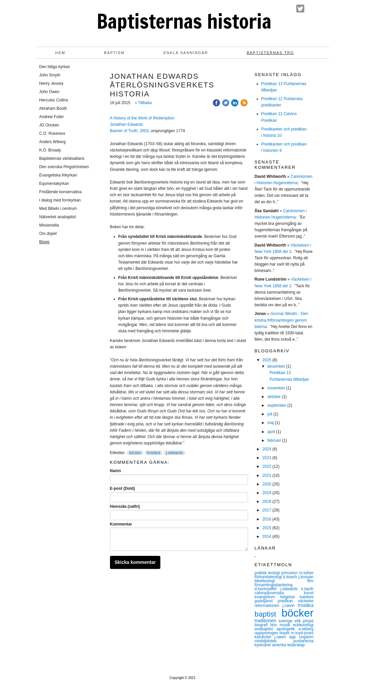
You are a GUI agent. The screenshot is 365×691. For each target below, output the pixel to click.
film (310, 581)
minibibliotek (274, 641)
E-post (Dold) (122, 488)
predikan (288, 601)
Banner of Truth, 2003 (129, 130)
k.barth (307, 589)
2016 (266, 519)
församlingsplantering (274, 585)
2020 (266, 484)
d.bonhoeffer (268, 589)
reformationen (269, 605)
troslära (153, 452)
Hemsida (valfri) (125, 506)
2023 (266, 457)
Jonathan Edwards (126, 124)
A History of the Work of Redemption (142, 118)
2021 (266, 475)
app (294, 637)
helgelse (290, 597)
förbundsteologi (269, 577)
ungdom (306, 637)
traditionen (267, 620)
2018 (266, 501)
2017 (266, 510)
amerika (279, 645)
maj (270, 422)
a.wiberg (305, 629)
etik (299, 621)
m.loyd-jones (302, 633)
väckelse (306, 601)
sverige (286, 620)
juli (269, 414)
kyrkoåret (263, 645)
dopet (285, 633)
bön (275, 625)
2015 (266, 528)
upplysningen (267, 633)
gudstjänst (266, 601)
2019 (266, 492)
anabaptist (266, 629)
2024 (266, 449)
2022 (266, 466)
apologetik (287, 629)
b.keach (290, 577)
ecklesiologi (303, 625)
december (276, 366)
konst (309, 593)
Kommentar (121, 524)
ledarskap (296, 645)
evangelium (267, 597)
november (276, 388)
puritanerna (303, 641)
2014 (266, 536)
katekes (306, 597)
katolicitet (265, 637)
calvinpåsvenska (279, 593)
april (271, 431)
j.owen (281, 637)
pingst (308, 621)
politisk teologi (268, 573)
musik (286, 625)
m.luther (306, 573)
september (276, 405)
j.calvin (290, 605)
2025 (266, 360)
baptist (268, 614)
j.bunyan (305, 577)
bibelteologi (281, 581)
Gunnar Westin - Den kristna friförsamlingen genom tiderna (281, 320)
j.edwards (174, 452)
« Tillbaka (143, 102)
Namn (115, 470)
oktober (274, 396)
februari (274, 440)
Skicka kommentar (135, 562)
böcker (135, 452)
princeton (290, 573)
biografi (262, 625)
